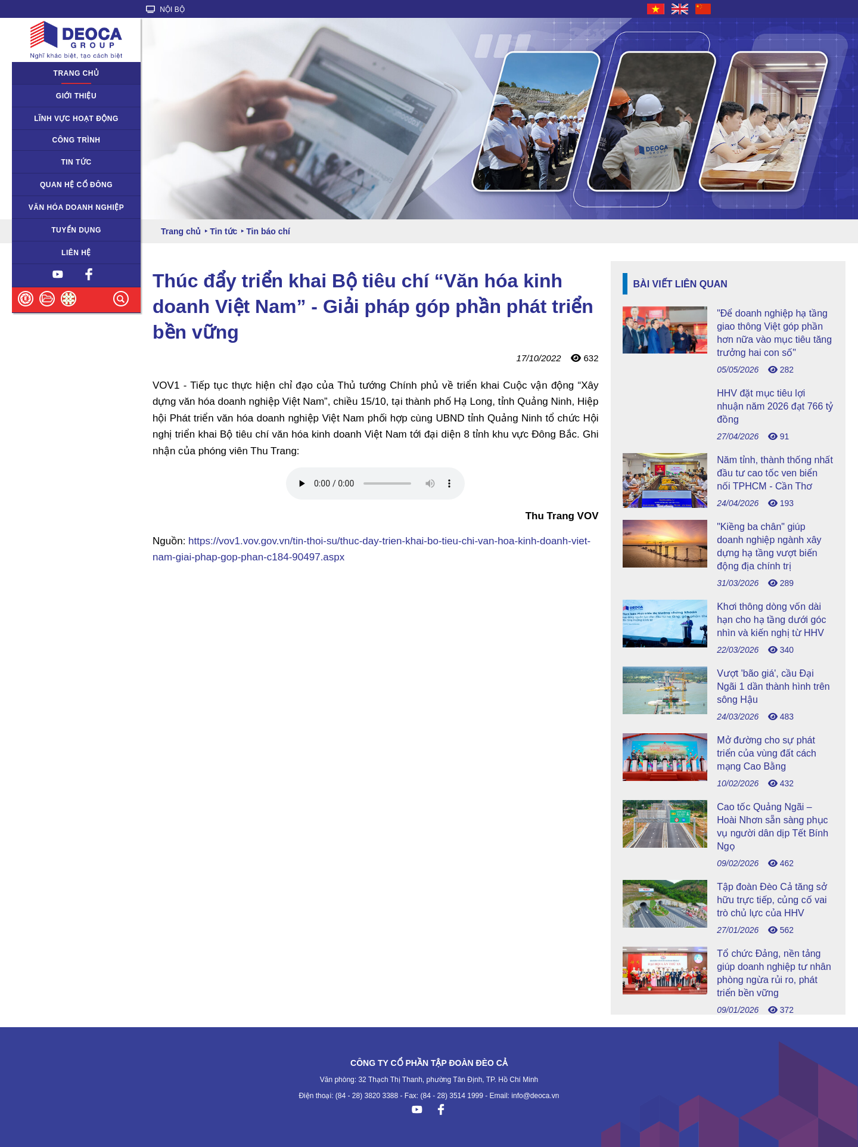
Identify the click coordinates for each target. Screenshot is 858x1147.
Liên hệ (76, 253)
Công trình (76, 140)
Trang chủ (77, 73)
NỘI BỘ (165, 9)
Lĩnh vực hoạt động (76, 118)
